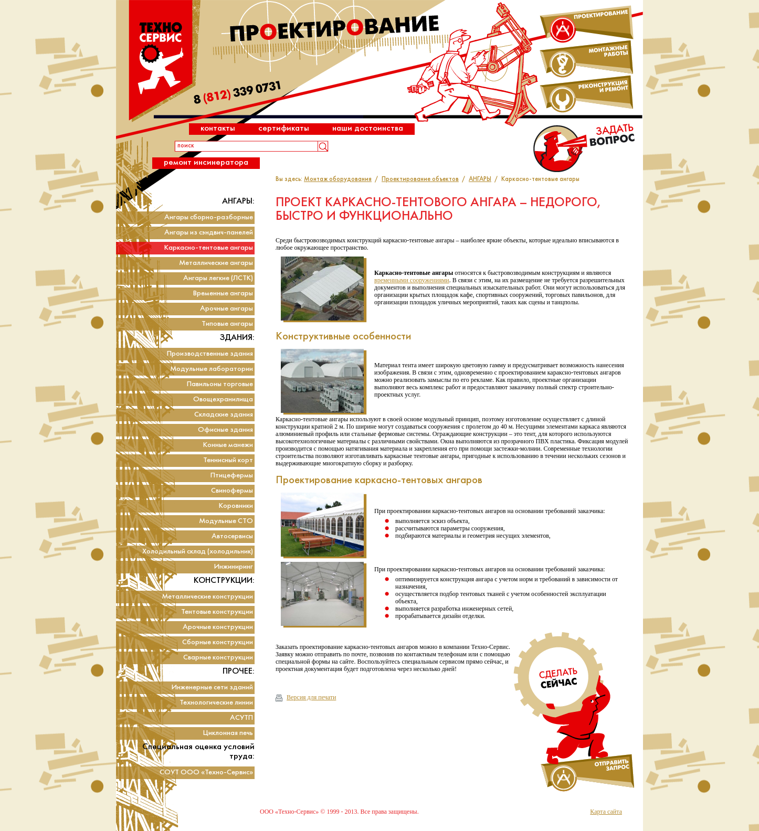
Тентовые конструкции (217, 612)
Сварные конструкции (218, 657)
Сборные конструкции (217, 642)
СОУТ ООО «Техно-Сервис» (206, 772)
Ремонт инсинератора (206, 162)
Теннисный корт (228, 460)
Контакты (218, 128)
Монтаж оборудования (338, 179)
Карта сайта (606, 811)
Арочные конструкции (218, 627)
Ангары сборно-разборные (208, 217)
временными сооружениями (411, 280)
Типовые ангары (227, 324)
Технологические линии (216, 702)
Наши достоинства (367, 128)
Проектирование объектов (420, 179)
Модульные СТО (226, 521)
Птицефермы (231, 475)
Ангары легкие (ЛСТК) (218, 278)
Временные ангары (223, 293)
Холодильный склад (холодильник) (197, 551)
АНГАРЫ (480, 179)
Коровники (236, 506)
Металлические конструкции (207, 596)
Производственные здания (210, 353)
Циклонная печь (228, 733)
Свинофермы (232, 490)
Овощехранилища (223, 399)
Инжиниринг (233, 566)
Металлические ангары (216, 263)
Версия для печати (306, 697)
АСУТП (241, 718)
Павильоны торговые (220, 384)
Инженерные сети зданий (212, 687)
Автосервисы (232, 536)
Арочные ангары (226, 308)
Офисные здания (225, 430)
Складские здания (223, 414)
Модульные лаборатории (211, 369)
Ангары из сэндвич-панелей (208, 232)
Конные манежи (228, 445)
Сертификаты (283, 128)
